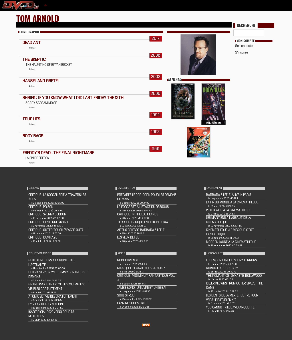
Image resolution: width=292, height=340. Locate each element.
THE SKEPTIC (34, 59)
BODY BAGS (32, 136)
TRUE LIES (31, 119)
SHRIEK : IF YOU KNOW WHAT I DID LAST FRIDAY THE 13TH (72, 98)
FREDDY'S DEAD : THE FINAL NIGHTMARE (58, 153)
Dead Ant (31, 43)
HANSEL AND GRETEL (40, 81)
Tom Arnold (37, 18)
